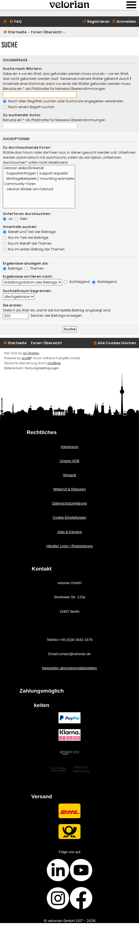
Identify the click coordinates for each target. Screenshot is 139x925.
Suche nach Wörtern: (22, 68)
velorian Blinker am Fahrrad (39, 189)
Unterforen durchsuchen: (27, 213)
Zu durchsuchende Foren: (27, 147)
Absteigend (104, 281)
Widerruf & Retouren (69, 489)
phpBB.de (54, 363)
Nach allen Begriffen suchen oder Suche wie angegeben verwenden (63, 101)
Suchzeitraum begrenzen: (27, 290)
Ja (8, 218)
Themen (34, 268)
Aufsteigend (77, 281)
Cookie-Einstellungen (69, 517)
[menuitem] (15, 22)
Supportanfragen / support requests (39, 173)
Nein (21, 218)
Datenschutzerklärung (69, 503)
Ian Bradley (31, 353)
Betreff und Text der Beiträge (29, 231)
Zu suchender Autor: (22, 115)
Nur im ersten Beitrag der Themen (34, 249)
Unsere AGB (69, 461)
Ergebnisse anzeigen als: (25, 263)
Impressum (69, 447)
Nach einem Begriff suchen (28, 107)
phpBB (26, 358)
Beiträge (12, 268)
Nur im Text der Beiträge (25, 237)
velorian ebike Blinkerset (39, 168)
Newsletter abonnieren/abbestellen (69, 668)
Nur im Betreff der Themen (27, 243)
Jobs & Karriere (69, 532)
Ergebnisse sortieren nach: (28, 276)
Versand (69, 475)
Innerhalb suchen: (20, 226)
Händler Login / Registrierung (69, 546)
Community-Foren (39, 184)
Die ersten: (12, 305)
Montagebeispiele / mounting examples (39, 178)
